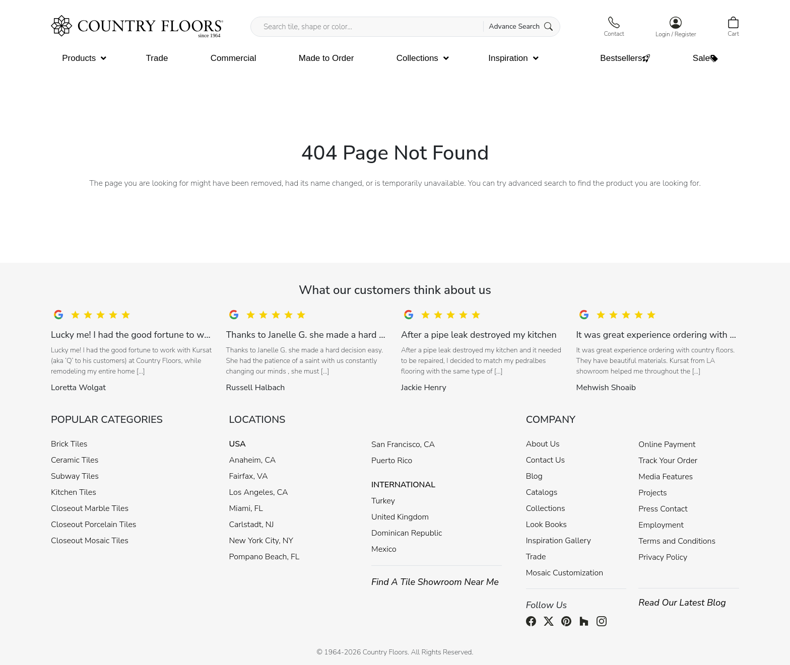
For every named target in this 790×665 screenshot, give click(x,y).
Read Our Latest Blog (682, 603)
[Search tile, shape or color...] (405, 27)
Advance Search (521, 26)
